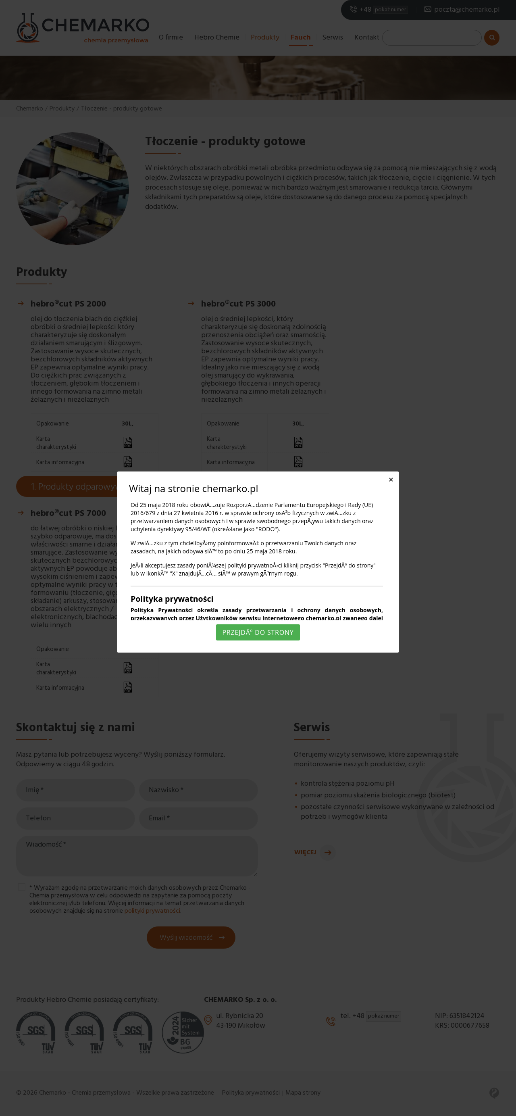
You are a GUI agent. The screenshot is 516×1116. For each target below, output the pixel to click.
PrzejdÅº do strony (257, 632)
